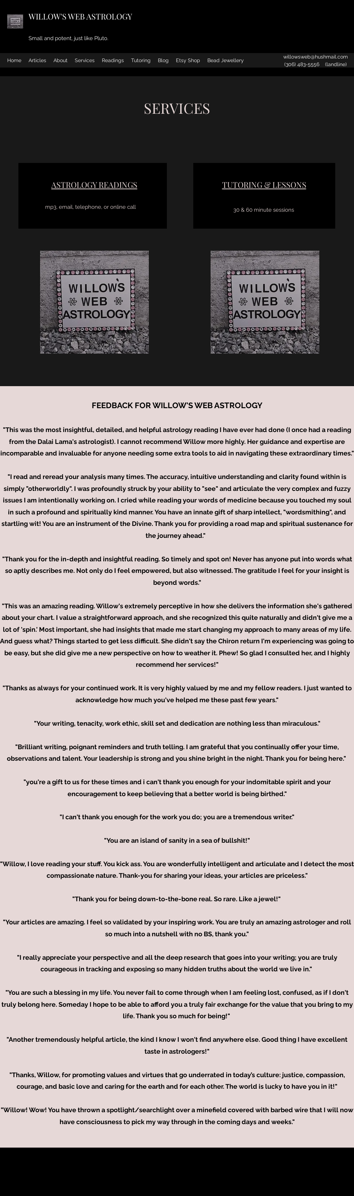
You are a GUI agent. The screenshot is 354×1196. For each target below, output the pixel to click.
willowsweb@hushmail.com (315, 57)
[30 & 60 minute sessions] (263, 209)
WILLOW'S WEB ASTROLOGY (80, 16)
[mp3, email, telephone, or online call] (90, 207)
